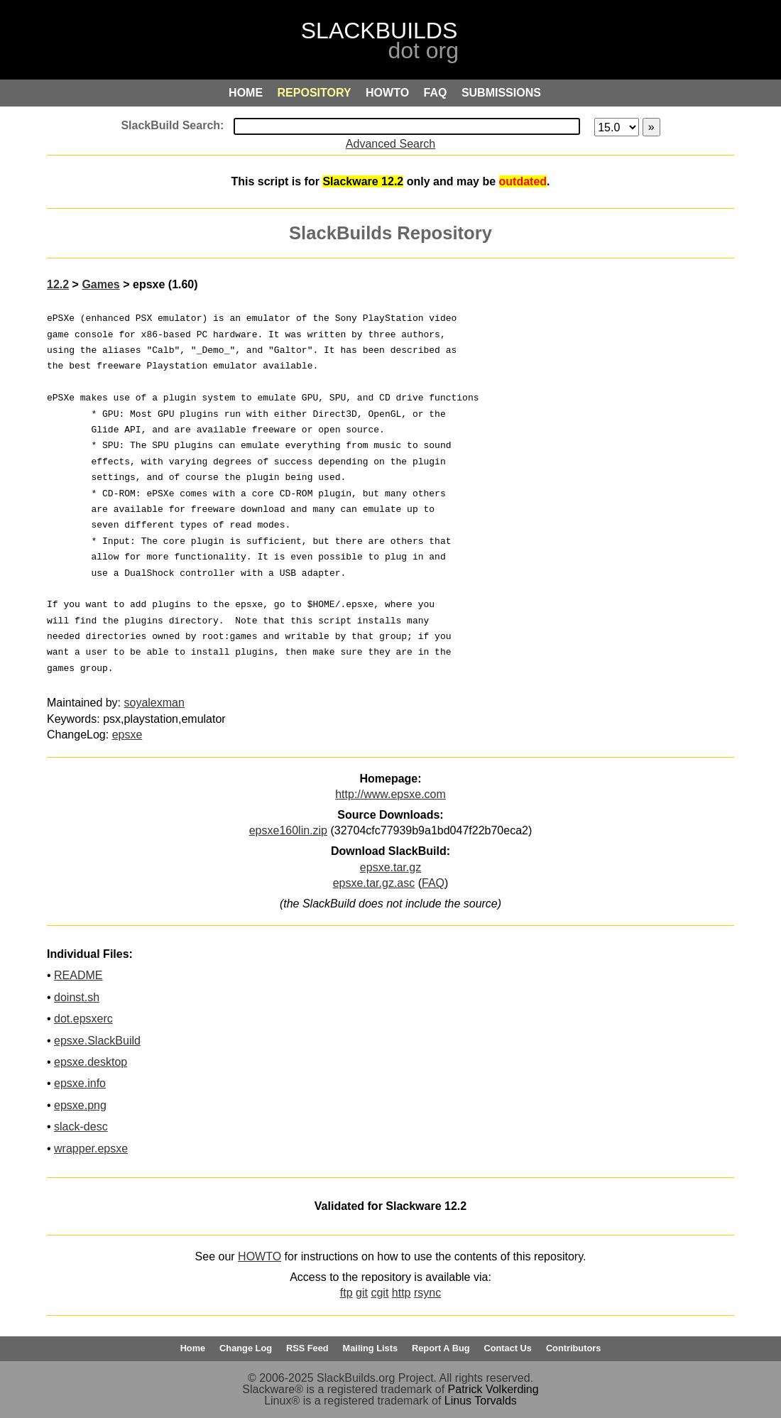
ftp (346, 1293)
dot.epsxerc (83, 1019)
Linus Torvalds (480, 1401)
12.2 (58, 284)
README (78, 975)
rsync (427, 1293)
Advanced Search (390, 144)
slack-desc (81, 1126)
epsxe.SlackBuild (97, 1041)
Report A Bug (441, 1348)
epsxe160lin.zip (288, 830)
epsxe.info (80, 1083)
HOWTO (259, 1256)
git (362, 1293)
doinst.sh (76, 997)
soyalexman (154, 703)
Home (193, 1348)
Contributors (573, 1348)
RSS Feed (307, 1348)
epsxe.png (80, 1105)
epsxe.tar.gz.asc (374, 883)
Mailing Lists (370, 1348)
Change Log (245, 1348)
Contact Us (508, 1348)
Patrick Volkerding (493, 1389)
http (401, 1293)
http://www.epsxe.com (390, 794)
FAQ (433, 883)
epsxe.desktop (90, 1062)
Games (100, 284)
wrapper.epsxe (91, 1148)
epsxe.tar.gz (390, 867)
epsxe (127, 735)
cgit (379, 1293)
